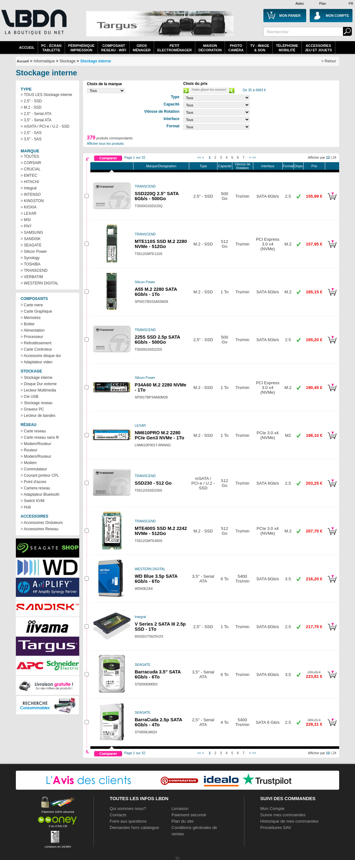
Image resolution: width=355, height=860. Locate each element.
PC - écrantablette (51, 48)
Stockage (67, 61)
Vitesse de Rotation (242, 166)
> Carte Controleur (36, 349)
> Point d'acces (33, 482)
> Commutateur (34, 469)
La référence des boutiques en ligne (33, 26)
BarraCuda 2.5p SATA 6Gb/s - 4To (158, 722)
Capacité (224, 166)
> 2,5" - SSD (31, 101)
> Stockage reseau (36, 403)
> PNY (26, 226)
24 (334, 157)
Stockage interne (95, 61)
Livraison (179, 808)
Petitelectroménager (174, 48)
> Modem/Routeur (36, 444)
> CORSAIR (31, 163)
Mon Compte (272, 808)
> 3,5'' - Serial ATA (36, 120)
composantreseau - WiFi (113, 48)
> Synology (30, 258)
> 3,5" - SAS (31, 139)
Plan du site (182, 821)
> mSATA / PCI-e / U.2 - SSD (45, 126)
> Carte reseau (33, 431)
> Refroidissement (36, 343)
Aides (299, 3)
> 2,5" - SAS (31, 133)
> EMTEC (29, 175)
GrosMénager (142, 48)
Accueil (27, 47)
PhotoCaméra (235, 48)
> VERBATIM (32, 277)
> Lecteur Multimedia (38, 390)
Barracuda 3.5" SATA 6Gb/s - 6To (158, 674)
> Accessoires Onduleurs (42, 522)
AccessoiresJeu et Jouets (318, 48)
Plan (322, 3)
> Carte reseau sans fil (40, 437)
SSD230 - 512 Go (153, 483)
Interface (267, 166)
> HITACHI (30, 182)
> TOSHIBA (31, 264)
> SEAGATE (31, 245)
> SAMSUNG (32, 232)
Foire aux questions (128, 821)
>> (254, 157)
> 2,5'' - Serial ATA (36, 113)
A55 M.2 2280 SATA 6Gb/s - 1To (156, 292)
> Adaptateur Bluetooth (40, 494)
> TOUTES (30, 156)
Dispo (298, 166)
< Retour (328, 61)
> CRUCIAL (31, 169)
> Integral (28, 188)
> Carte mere (32, 305)
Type (203, 166)
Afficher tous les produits (105, 143)
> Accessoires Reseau (39, 529)
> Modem (28, 463)
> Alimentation (33, 330)
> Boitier (28, 324)
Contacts (118, 814)
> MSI (26, 220)
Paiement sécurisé (188, 814)
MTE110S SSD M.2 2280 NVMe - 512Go (161, 244)
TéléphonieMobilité (287, 48)
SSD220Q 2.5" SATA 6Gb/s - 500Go (157, 196)
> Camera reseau (35, 488)
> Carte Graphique (36, 311)
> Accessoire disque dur (41, 356)
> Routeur (29, 450)
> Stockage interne (36, 377)
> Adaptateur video (36, 362)
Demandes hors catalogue (134, 827)
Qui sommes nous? (128, 808)
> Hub (26, 507)
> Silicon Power (34, 251)
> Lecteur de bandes (38, 415)
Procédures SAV (275, 827)
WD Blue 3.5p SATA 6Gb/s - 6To (156, 579)
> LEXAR (28, 213)
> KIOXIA (28, 207)
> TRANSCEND (34, 270)
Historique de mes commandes (289, 821)
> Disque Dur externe (39, 384)
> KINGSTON (32, 201)
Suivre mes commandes (283, 814)
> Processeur (32, 336)
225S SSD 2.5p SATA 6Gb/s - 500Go (157, 339)
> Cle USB (29, 396)
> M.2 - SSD (31, 107)
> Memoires (31, 317)
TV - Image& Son (259, 48)
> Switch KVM (32, 501)
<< (199, 157)
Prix (314, 166)
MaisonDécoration (210, 48)
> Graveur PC (32, 409)
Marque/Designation (161, 166)
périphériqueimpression (81, 48)
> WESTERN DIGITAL (39, 283)
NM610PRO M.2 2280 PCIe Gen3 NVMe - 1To (159, 435)
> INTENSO (31, 194)
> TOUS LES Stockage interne (46, 94)
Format (288, 166)
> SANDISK (31, 239)
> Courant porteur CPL (40, 475)
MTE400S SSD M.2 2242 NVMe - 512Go (161, 531)
